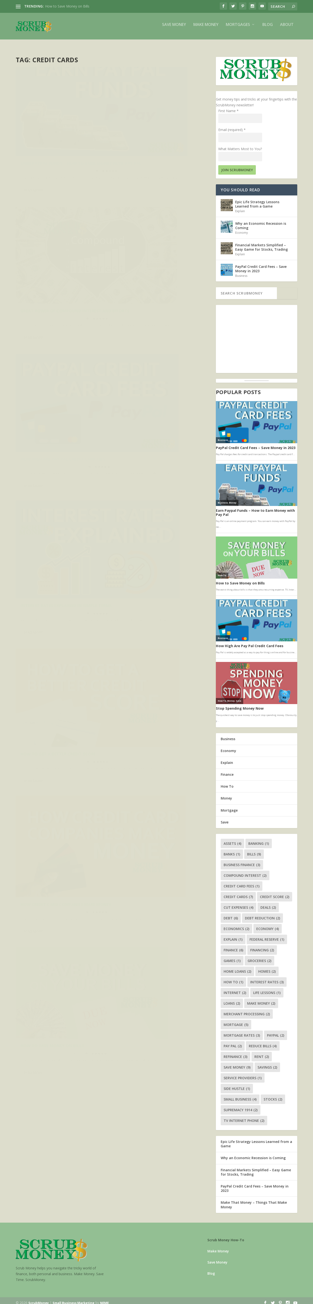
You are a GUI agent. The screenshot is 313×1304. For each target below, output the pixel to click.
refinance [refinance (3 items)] (235, 1052)
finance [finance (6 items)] (233, 945)
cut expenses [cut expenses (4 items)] (238, 903)
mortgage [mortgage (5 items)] (236, 1020)
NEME (104, 1298)
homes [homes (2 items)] (267, 967)
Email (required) (232, 125)
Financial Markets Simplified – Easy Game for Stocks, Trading (261, 242)
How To (76, 377)
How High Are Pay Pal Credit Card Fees (58, 250)
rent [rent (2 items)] (261, 1052)
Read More (33, 169)
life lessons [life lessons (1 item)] (267, 988)
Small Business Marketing (73, 1298)
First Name (228, 106)
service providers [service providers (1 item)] (243, 1073)
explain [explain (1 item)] (233, 935)
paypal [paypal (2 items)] (275, 1031)
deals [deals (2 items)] (268, 903)
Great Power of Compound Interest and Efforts (161, 129)
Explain (175, 382)
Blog (267, 28)
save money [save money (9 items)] (237, 1063)
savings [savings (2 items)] (267, 1063)
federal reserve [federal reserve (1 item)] (267, 935)
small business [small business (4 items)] (240, 1095)
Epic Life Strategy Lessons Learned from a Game (257, 199)
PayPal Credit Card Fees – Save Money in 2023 (261, 264)
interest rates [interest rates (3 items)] (267, 977)
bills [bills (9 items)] (254, 849)
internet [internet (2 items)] (235, 988)
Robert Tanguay (36, 139)
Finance (176, 139)
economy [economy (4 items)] (267, 924)
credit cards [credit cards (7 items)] (238, 892)
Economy (241, 228)
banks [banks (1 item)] (232, 849)
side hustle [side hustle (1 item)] (237, 1084)
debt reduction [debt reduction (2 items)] (262, 913)
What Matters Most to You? (240, 144)
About (287, 28)
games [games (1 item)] (232, 956)
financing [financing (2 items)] (262, 945)
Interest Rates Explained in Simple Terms (159, 250)
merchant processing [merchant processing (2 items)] (247, 1009)
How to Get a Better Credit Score (58, 370)
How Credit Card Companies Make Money (158, 372)
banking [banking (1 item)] (258, 839)
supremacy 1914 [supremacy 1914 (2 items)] (241, 1105)
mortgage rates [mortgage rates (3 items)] (242, 1031)
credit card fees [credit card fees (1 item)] (241, 881)
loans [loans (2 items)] (232, 999)
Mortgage (229, 806)
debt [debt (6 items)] (231, 913)
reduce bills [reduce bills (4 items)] (263, 1041)
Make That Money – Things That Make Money (254, 1200)
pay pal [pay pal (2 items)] (233, 1041)
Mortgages (238, 28)
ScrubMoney (38, 1298)
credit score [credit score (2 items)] (274, 892)
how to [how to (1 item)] (233, 977)
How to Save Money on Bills (67, 6)
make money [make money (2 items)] (261, 999)
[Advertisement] (256, 335)
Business (74, 139)
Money (85, 139)
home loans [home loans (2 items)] (237, 967)
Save (224, 817)
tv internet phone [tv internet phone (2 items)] (244, 1116)
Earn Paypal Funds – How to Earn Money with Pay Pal (58, 129)
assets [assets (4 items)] (232, 839)
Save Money (174, 28)
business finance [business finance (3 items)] (242, 860)
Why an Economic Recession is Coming (260, 221)
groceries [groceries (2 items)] (259, 956)
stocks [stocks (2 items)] (273, 1095)
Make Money (206, 28)
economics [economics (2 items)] (236, 924)
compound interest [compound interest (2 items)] (245, 871)
